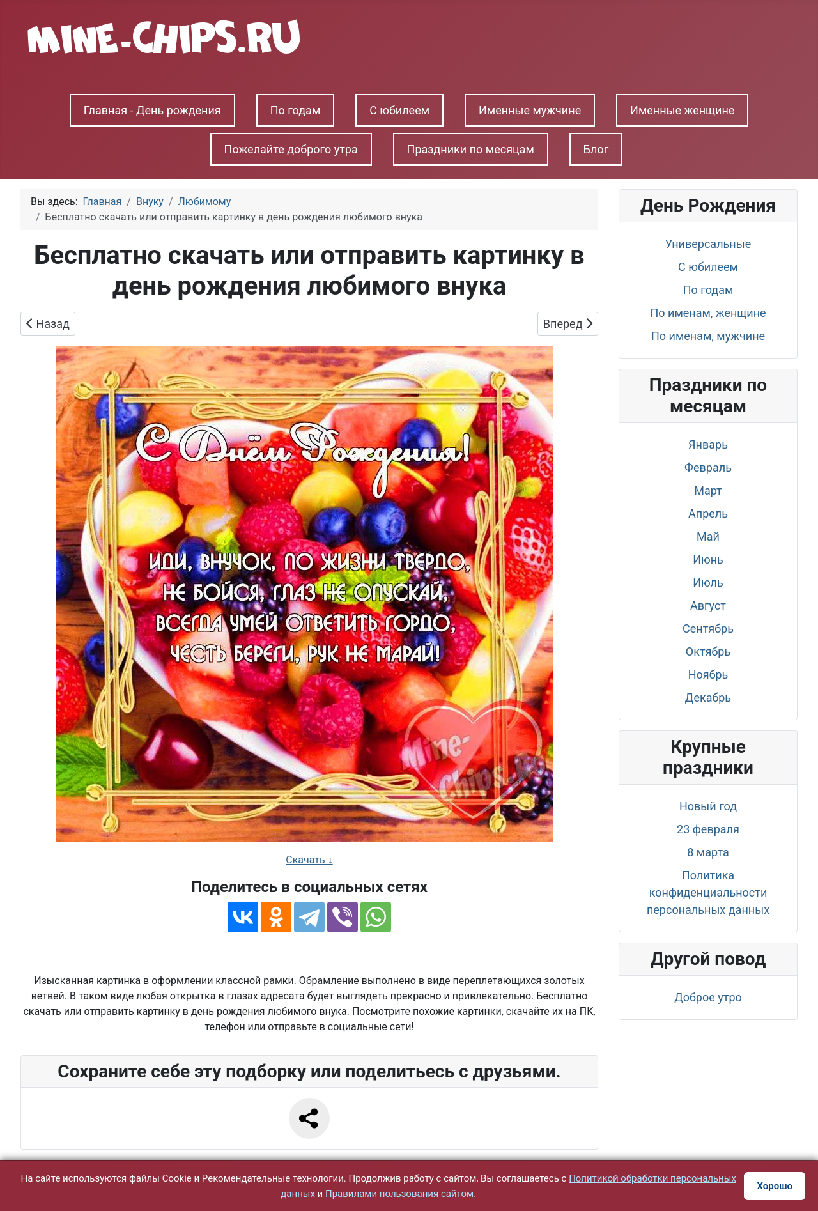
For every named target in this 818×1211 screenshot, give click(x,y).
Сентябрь (708, 628)
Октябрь (708, 651)
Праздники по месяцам (470, 149)
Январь (708, 444)
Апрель (708, 513)
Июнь (708, 559)
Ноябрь (708, 674)
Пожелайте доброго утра (291, 149)
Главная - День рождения (152, 110)
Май (708, 536)
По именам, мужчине (708, 336)
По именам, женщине (708, 313)
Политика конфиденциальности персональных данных (708, 892)
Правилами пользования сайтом (399, 1193)
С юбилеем (399, 110)
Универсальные (708, 244)
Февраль (708, 467)
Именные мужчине (530, 110)
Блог (596, 149)
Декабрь (708, 697)
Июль (708, 582)
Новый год (708, 806)
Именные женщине (682, 110)
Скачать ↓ (309, 860)
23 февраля (708, 829)
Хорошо (774, 1186)
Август (708, 605)
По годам (295, 110)
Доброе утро (708, 997)
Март (708, 490)
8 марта (708, 852)
